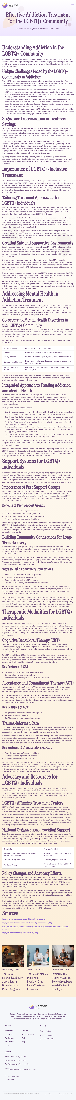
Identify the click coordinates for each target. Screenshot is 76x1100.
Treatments (9, 1030)
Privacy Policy (47, 1094)
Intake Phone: (16, 1056)
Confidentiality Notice (66, 1094)
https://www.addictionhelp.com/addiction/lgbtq (20, 933)
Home (7, 1045)
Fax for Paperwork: (17, 1064)
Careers (25, 1030)
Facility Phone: (16, 1060)
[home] (11, 5)
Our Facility (9, 1034)
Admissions (9, 1038)
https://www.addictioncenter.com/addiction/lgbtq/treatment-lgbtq (27, 923)
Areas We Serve (28, 1034)
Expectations (9, 1041)
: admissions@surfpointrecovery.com (20, 1068)
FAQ (23, 1038)
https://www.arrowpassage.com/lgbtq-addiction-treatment (24, 919)
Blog (23, 1041)
